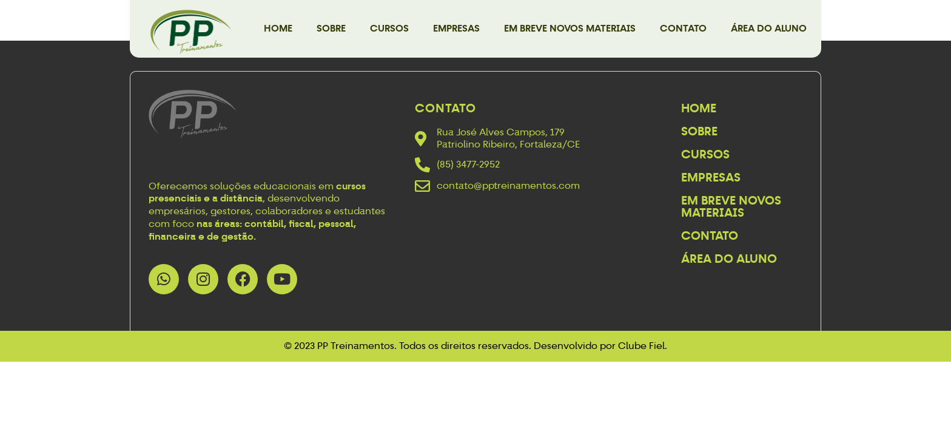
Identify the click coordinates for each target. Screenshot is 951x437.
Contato (683, 28)
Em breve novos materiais (570, 28)
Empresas (456, 28)
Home (278, 28)
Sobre (331, 28)
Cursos (389, 28)
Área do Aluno (769, 28)
